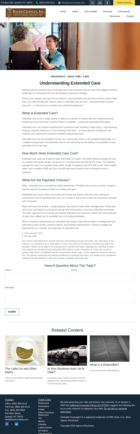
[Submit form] (12, 311)
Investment (43, 406)
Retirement (43, 403)
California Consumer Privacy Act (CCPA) (89, 405)
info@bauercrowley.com (71, 2)
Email (74, 270)
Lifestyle (42, 424)
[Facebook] (107, 2)
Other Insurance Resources (46, 413)
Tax (40, 418)
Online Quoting (124, 2)
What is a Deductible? (104, 364)
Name (8, 270)
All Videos (43, 431)
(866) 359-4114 (22, 407)
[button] (63, 11)
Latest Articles (45, 427)
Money (41, 421)
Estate (41, 409)
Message (9, 287)
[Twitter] (92, 2)
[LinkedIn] (100, 2)
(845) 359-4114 (45, 2)
